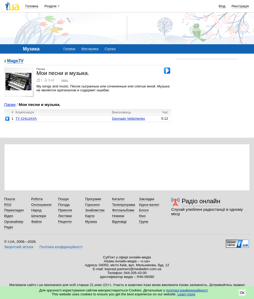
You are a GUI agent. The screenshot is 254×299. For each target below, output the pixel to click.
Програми (93, 199)
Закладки (146, 199)
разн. (64, 80)
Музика (91, 222)
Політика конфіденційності (61, 247)
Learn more (186, 294)
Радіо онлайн (201, 201)
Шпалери (38, 216)
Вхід (222, 6)
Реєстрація (240, 6)
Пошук (63, 199)
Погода (63, 205)
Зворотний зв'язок (18, 247)
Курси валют (149, 205)
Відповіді (119, 222)
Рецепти (65, 222)
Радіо (8, 227)
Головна (32, 6)
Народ (36, 210)
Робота (37, 199)
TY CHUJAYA (25, 118)
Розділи (50, 6)
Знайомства (95, 210)
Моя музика (89, 49)
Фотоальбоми (123, 210)
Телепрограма (123, 205)
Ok (242, 293)
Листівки (65, 216)
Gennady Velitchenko (128, 118)
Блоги (144, 210)
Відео (8, 216)
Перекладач (14, 210)
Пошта (9, 199)
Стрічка (110, 49)
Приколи (65, 210)
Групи (143, 222)
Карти (89, 216)
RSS (7, 205)
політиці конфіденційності (187, 290)
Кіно (142, 216)
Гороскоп (92, 205)
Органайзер (13, 222)
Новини (118, 216)
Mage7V (15, 61)
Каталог (118, 199)
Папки (9, 104)
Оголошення (41, 205)
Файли (36, 222)
